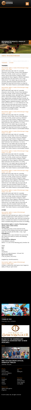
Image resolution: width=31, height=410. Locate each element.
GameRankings (21, 380)
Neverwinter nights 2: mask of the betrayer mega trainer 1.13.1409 (15, 151)
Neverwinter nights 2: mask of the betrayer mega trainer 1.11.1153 (15, 88)
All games (4, 390)
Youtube (4, 384)
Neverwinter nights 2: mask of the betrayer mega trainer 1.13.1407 (15, 132)
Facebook (4, 379)
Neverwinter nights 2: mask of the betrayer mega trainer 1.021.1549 (15, 68)
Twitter (3, 380)
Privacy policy (5, 371)
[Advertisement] (14, 24)
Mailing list (19, 371)
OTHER (11, 62)
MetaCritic (19, 379)
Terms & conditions (7, 373)
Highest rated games (7, 388)
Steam (3, 382)
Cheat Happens (21, 382)
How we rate (5, 374)
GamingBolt (20, 384)
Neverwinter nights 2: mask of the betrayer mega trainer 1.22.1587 (15, 171)
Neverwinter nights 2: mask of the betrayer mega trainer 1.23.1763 (15, 190)
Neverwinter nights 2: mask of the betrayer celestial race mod (13, 212)
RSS (18, 370)
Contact (4, 370)
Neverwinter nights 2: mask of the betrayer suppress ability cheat (13, 262)
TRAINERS (4, 62)
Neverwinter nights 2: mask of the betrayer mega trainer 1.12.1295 (15, 112)
